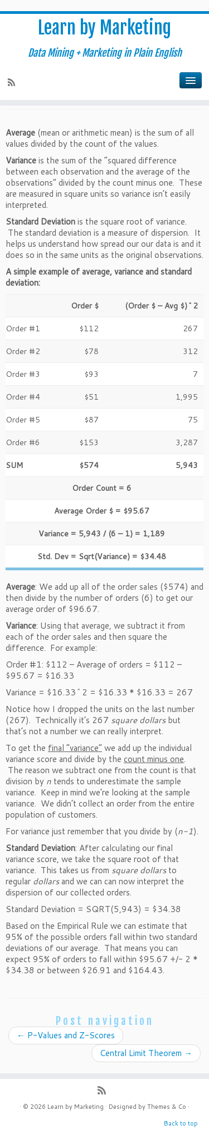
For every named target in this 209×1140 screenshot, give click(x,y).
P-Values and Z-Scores (66, 1035)
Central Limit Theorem (146, 1053)
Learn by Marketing (104, 27)
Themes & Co (166, 1106)
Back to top (181, 1123)
